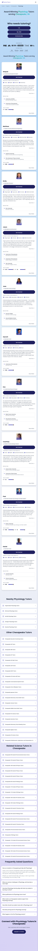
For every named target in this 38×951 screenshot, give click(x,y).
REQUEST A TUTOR (19, 931)
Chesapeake (14, 6)
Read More (32, 93)
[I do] (19, 28)
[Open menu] (35, 2)
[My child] (19, 32)
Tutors (3, 6)
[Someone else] (19, 36)
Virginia (7, 6)
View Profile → (32, 113)
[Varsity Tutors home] (6, 2)
